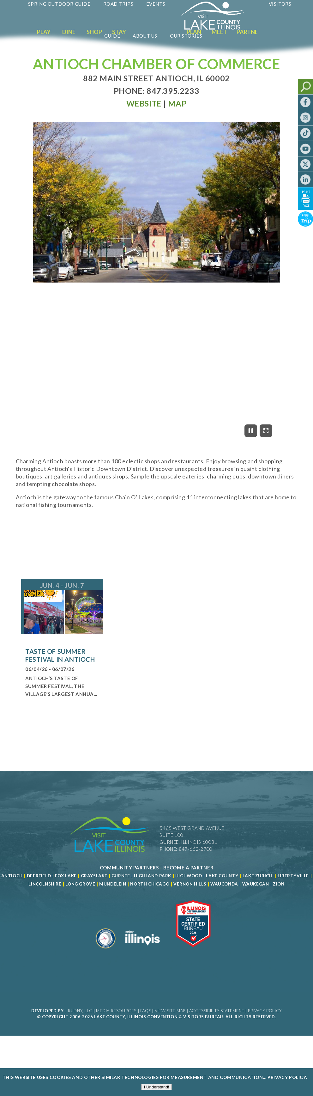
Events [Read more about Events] (156, 4)
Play (44, 31)
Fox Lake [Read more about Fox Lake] (66, 875)
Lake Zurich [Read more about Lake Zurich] (258, 875)
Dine (68, 31)
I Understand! (156, 1087)
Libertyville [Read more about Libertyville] (293, 875)
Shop (94, 31)
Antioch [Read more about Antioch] (12, 875)
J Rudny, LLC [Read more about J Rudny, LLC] (78, 1010)
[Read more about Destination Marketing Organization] (106, 951)
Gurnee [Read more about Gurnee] (120, 875)
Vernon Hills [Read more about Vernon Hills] (189, 883)
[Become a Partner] (188, 867)
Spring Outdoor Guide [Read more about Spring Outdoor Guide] (59, 4)
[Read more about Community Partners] (129, 867)
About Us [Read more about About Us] (145, 36)
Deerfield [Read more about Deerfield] (39, 875)
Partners (251, 31)
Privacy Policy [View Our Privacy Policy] (264, 1010)
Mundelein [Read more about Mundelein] (112, 883)
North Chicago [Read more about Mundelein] (149, 883)
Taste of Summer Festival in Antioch (60, 655)
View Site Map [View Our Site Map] (170, 1010)
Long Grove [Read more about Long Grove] (80, 883)
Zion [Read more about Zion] (278, 883)
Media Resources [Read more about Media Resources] (116, 1010)
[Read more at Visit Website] (144, 103)
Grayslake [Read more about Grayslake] (94, 875)
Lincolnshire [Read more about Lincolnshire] (44, 883)
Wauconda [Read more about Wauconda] (224, 883)
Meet (219, 31)
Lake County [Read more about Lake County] (221, 875)
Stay (119, 31)
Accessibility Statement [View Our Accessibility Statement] (216, 1010)
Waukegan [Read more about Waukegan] (255, 883)
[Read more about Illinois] (142, 951)
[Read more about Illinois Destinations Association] (193, 951)
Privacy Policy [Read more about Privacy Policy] (287, 1077)
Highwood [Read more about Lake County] (188, 875)
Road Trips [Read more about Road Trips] (118, 4)
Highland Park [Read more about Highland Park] (152, 875)
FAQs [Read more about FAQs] (145, 1010)
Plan (194, 31)
